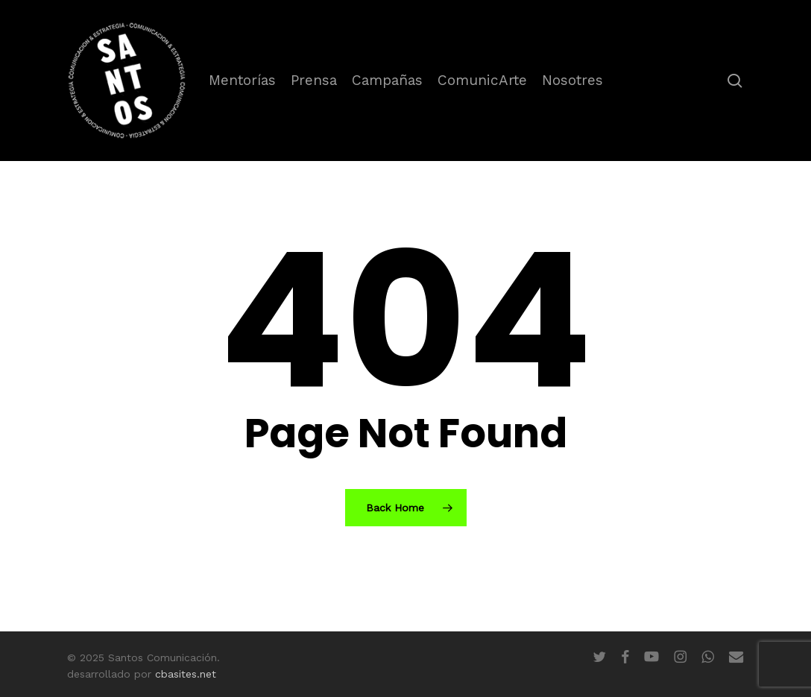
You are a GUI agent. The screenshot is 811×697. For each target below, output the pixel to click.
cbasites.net (185, 674)
